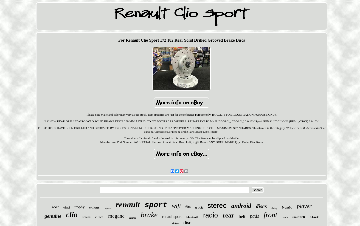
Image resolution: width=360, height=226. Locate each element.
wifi (176, 206)
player (304, 206)
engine (132, 217)
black (314, 217)
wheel (66, 207)
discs (261, 206)
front (270, 215)
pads (254, 216)
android (241, 205)
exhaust (95, 207)
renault (128, 204)
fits (188, 207)
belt (242, 216)
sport (155, 205)
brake (149, 215)
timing (274, 208)
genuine (53, 216)
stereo (217, 205)
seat (55, 206)
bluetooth (192, 217)
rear (228, 215)
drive (175, 223)
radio (210, 215)
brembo (287, 207)
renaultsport (172, 216)
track (199, 207)
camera (298, 216)
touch (285, 217)
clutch (99, 217)
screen (86, 217)
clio (72, 214)
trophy (79, 207)
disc (187, 222)
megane (116, 216)
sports (108, 208)
